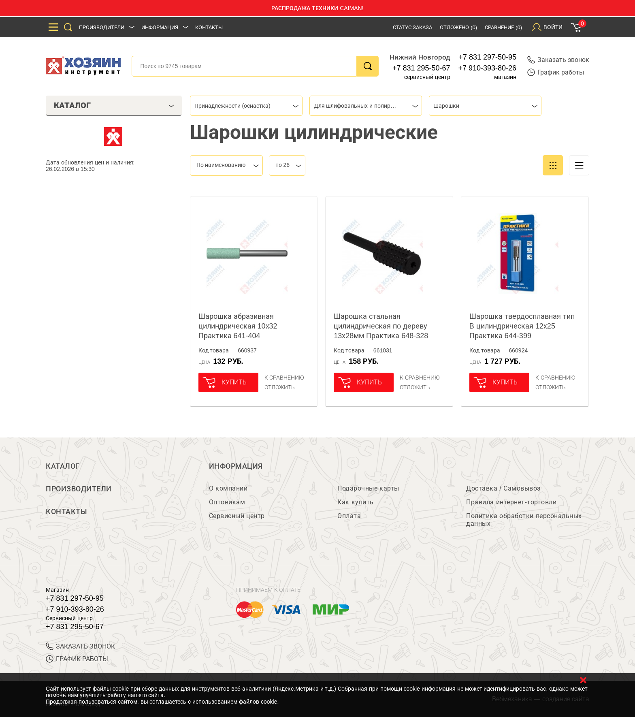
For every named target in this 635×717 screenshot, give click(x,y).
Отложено (458, 27)
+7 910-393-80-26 (487, 68)
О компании (228, 488)
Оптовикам (227, 502)
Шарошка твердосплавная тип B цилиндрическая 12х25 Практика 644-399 (522, 326)
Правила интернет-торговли (511, 502)
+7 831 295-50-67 (421, 68)
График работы (555, 72)
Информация (159, 27)
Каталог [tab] (114, 105)
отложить (279, 387)
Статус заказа (413, 27)
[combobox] (246, 106)
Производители (101, 27)
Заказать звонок (558, 60)
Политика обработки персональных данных (524, 519)
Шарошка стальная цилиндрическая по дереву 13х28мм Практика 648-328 (381, 326)
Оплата (349, 515)
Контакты (209, 27)
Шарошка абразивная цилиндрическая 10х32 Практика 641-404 (237, 326)
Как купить (355, 502)
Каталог (63, 466)
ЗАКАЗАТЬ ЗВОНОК (80, 646)
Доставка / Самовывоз (503, 488)
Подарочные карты (368, 488)
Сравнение (503, 27)
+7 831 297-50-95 (488, 57)
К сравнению (284, 377)
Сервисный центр (237, 515)
